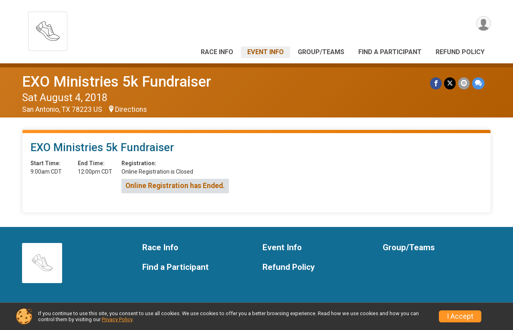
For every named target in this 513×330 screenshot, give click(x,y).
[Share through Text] (478, 83)
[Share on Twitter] (450, 83)
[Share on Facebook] (436, 83)
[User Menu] (483, 23)
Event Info (265, 52)
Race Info (217, 52)
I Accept (460, 316)
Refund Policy (460, 52)
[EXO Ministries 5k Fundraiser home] (47, 29)
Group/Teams (321, 52)
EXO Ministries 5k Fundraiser (116, 81)
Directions (131, 109)
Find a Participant (390, 52)
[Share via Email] (464, 83)
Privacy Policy (117, 319)
